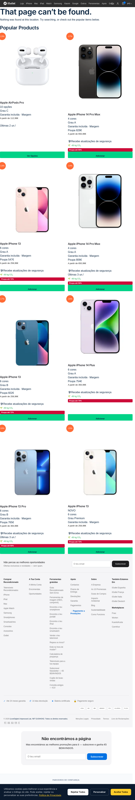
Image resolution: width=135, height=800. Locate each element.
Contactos (74, 585)
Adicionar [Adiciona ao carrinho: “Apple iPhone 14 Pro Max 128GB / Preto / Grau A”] (100, 155)
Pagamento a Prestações (77, 612)
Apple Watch (9, 608)
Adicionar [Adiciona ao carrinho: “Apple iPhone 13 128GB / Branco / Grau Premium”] (100, 550)
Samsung (58, 3)
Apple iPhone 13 (10, 243)
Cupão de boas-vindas (56, 679)
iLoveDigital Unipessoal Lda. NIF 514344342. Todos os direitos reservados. (39, 719)
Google (75, 3)
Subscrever (97, 756)
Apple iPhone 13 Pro (13, 506)
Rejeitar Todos (78, 792)
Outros (83, 3)
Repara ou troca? (57, 642)
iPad (42, 3)
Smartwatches (10, 622)
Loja (22, 3)
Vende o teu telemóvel (55, 636)
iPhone (29, 3)
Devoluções (75, 596)
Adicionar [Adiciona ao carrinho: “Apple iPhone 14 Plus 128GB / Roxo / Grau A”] (100, 417)
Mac (36, 3)
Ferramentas (94, 3)
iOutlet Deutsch (118, 601)
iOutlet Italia (117, 597)
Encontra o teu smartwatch (56, 629)
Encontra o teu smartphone (56, 608)
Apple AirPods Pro (12, 102)
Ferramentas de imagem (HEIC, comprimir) (56, 600)
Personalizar (99, 792)
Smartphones (9, 617)
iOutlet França (118, 592)
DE (9, 723)
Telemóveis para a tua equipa (57, 662)
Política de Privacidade (50, 795)
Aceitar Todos (121, 792)
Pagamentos (75, 605)
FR (16, 723)
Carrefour (116, 627)
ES (12, 723)
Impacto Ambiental (95, 599)
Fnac (114, 613)
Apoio (104, 3)
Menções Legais (82, 719)
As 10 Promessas (98, 589)
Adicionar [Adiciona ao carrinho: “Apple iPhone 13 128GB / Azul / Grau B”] (32, 417)
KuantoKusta (117, 622)
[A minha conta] (117, 3)
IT (19, 723)
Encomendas (34, 589)
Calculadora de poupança (56, 655)
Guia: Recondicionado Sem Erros (56, 590)
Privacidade (95, 719)
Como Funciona (98, 614)
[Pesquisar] (112, 3)
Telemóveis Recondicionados (11, 589)
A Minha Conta (35, 585)
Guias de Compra (98, 594)
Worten (115, 618)
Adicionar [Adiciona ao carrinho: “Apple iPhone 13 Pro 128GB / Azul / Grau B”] (32, 550)
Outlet (6, 635)
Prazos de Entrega (74, 590)
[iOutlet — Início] (10, 3)
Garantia (74, 601)
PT (5, 723)
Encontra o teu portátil (56, 615)
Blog (93, 605)
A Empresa (95, 585)
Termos (106, 719)
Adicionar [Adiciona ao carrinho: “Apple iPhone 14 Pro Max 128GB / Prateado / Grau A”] (100, 288)
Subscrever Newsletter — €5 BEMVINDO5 (57, 671)
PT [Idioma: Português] (129, 3)
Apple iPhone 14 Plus (81, 365)
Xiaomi (67, 3)
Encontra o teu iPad (56, 622)
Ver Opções (32, 155)
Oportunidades (35, 594)
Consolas (7, 626)
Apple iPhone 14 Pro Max (84, 114)
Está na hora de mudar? (56, 648)
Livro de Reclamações (120, 719)
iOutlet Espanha (118, 588)
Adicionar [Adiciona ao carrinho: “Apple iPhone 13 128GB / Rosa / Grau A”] (32, 288)
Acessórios (8, 631)
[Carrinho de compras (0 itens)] (123, 3)
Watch (48, 3)
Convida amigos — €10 (56, 686)
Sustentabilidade (98, 610)
